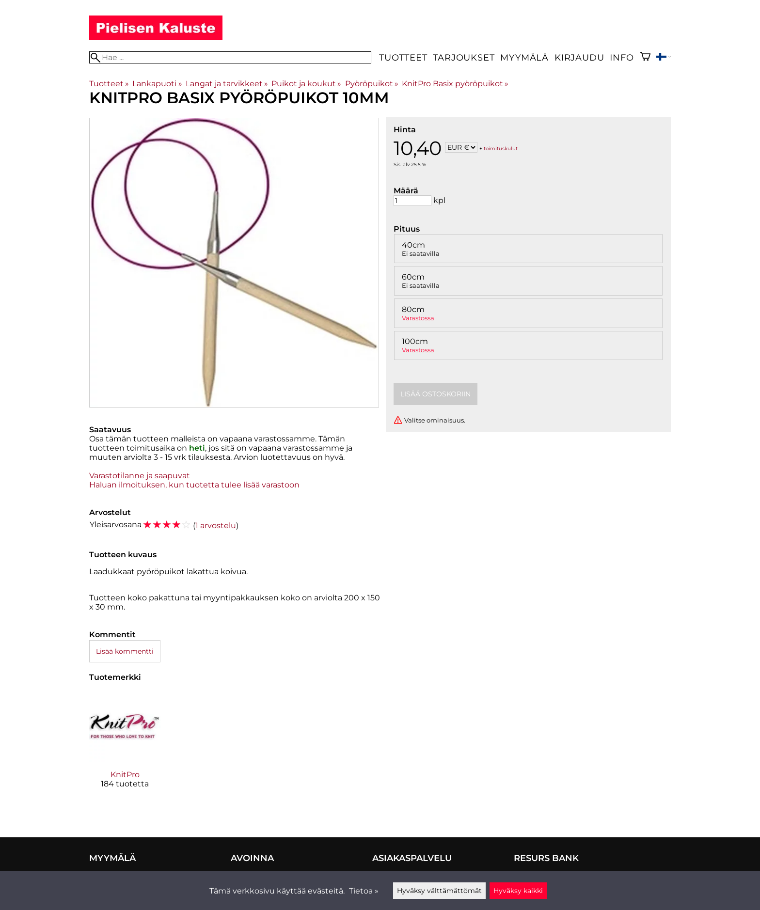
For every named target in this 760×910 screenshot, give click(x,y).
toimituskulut (501, 148)
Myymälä (524, 57)
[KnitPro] (124, 748)
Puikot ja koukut (306, 83)
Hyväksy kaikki (518, 890)
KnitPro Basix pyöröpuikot (455, 83)
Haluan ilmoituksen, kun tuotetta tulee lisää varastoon (194, 484)
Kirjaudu (579, 57)
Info (621, 57)
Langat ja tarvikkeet (227, 83)
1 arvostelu (215, 525)
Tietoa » (364, 890)
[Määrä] (412, 200)
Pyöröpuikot (371, 83)
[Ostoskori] (645, 57)
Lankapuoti (157, 83)
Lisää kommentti (125, 651)
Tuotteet (403, 57)
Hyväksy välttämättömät (439, 890)
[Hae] (230, 57)
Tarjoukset (463, 57)
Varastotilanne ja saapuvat (139, 475)
